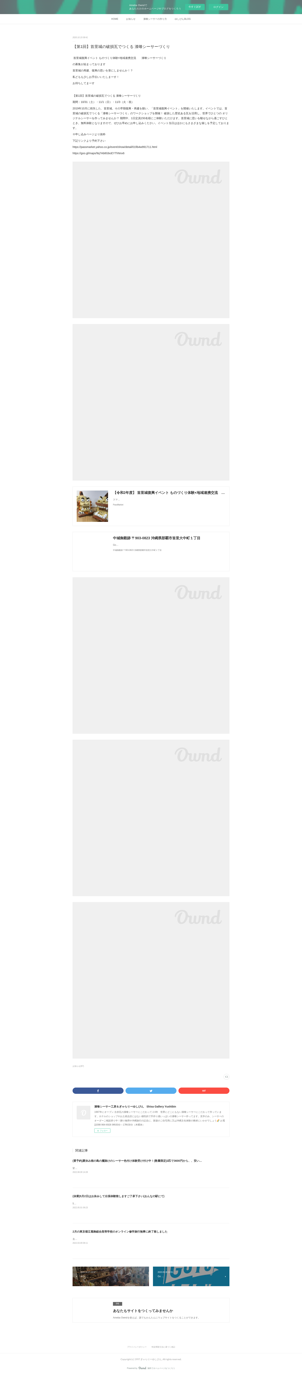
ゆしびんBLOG (183, 19)
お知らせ (131, 19)
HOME (114, 19)
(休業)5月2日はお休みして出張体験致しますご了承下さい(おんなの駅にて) (118, 1196)
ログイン (218, 6)
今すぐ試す (194, 6)
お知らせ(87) (78, 1066)
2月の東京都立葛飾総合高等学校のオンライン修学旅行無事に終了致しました (120, 1231)
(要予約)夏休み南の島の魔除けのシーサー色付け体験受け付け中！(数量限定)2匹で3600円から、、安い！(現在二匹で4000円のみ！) (154, 1160)
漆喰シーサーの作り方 (155, 19)
